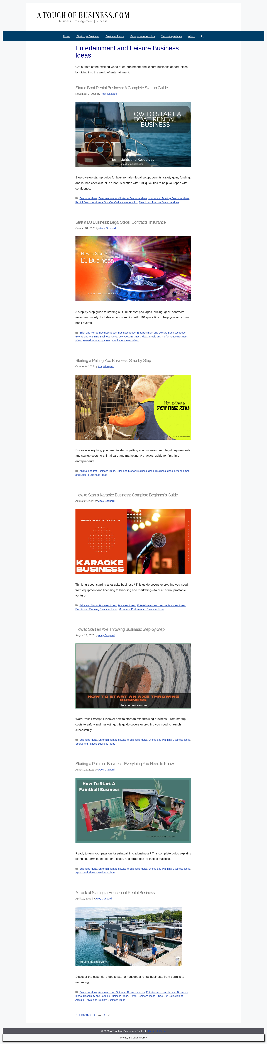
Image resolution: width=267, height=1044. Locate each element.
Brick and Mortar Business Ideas (98, 332)
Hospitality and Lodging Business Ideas (105, 996)
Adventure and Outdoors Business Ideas (121, 992)
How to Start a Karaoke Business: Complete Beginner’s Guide (126, 495)
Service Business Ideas (125, 340)
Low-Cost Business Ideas (133, 336)
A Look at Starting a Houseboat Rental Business (115, 892)
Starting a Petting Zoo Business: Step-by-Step (113, 360)
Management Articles (142, 36)
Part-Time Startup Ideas (97, 340)
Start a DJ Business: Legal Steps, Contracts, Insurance (120, 222)
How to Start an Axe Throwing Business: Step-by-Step (120, 629)
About (191, 36)
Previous (83, 1014)
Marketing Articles (171, 36)
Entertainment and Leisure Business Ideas (123, 198)
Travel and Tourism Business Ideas (159, 202)
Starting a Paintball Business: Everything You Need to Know (124, 763)
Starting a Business (87, 36)
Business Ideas (115, 36)
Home (66, 36)
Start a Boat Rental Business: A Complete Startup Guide (121, 87)
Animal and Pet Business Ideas (97, 470)
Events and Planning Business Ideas (96, 336)
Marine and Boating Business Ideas (168, 198)
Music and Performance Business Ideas (141, 609)
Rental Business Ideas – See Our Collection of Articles (106, 202)
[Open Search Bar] (202, 36)
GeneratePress (157, 1031)
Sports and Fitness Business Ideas (95, 743)
